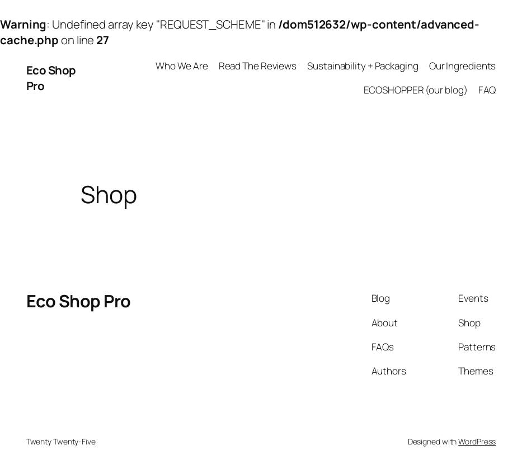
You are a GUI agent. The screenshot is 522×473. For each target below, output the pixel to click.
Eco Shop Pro (78, 300)
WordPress (477, 441)
